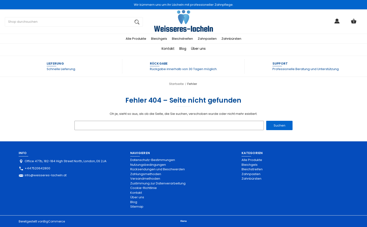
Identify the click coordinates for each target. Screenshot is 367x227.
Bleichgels (159, 38)
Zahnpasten (207, 38)
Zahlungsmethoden (145, 174)
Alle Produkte (136, 38)
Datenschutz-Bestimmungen (152, 160)
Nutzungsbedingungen (148, 164)
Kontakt (168, 48)
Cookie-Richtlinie (143, 188)
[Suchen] (137, 22)
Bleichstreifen (182, 38)
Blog (182, 48)
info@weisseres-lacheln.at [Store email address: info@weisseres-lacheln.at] (46, 175)
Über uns (198, 48)
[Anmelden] (337, 23)
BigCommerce (54, 221)
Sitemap (136, 206)
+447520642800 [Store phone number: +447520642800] (37, 168)
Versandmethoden (145, 178)
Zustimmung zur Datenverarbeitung (158, 183)
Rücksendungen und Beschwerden (157, 169)
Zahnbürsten (231, 38)
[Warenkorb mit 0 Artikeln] (353, 23)
